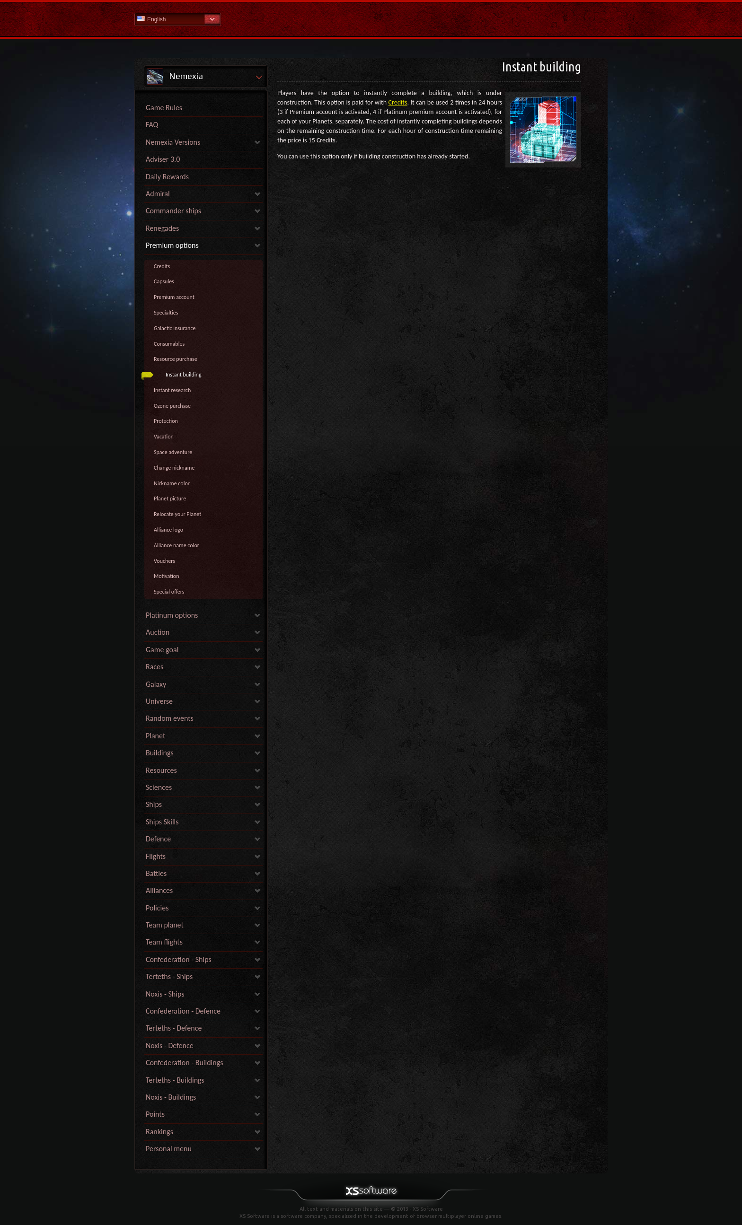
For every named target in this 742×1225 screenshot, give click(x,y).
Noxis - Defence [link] (170, 1045)
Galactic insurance (174, 328)
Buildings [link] (160, 752)
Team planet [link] (165, 924)
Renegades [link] (162, 228)
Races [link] (154, 666)
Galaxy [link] (156, 684)
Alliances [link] (159, 890)
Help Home (371, 18)
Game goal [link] (162, 649)
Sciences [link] (159, 787)
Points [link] (155, 1114)
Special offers (169, 591)
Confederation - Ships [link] (179, 959)
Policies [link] (157, 907)
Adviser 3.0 (163, 159)
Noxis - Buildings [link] (171, 1097)
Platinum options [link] (172, 615)
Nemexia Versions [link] (173, 142)
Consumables (169, 344)
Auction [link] (157, 632)
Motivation (166, 576)
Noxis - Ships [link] (165, 993)
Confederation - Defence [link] (183, 1010)
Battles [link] (156, 873)
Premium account (174, 297)
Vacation (164, 436)
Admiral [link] (158, 193)
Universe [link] (159, 701)
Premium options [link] (172, 245)
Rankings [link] (159, 1131)
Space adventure (173, 452)
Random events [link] (170, 718)
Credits (162, 266)
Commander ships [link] (173, 210)
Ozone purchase (172, 405)
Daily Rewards (167, 176)
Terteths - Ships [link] (169, 976)
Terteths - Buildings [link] (175, 1080)
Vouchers (164, 561)
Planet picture (170, 498)
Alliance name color (176, 545)
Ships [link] (154, 804)
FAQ (152, 124)
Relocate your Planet (177, 514)
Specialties (166, 312)
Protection (166, 421)
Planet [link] (155, 735)
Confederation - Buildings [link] (184, 1062)
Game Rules (164, 107)
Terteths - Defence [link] (174, 1028)
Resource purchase (175, 359)
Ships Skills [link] (162, 821)
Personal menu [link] (169, 1148)
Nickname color (172, 483)
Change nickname (174, 467)
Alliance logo (168, 529)
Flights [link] (156, 856)
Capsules (164, 281)
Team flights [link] (164, 941)
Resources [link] (161, 770)
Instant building (184, 374)
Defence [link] (158, 838)
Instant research (172, 390)
